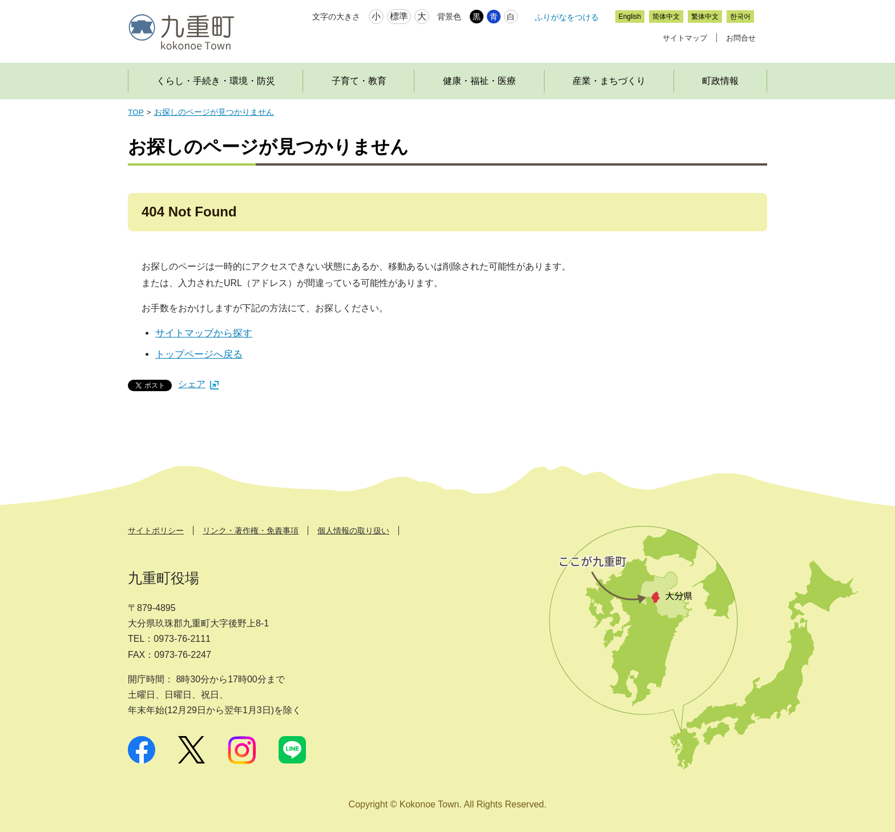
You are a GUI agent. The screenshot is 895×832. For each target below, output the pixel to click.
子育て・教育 (359, 81)
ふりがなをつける (567, 17)
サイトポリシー (156, 530)
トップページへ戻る (199, 354)
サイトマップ (685, 38)
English (630, 17)
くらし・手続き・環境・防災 (215, 81)
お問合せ (741, 38)
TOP (136, 112)
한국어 (740, 17)
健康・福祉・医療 (479, 81)
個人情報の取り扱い (353, 530)
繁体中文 (705, 17)
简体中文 (666, 17)
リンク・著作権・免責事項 (251, 530)
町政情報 (720, 81)
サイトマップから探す (203, 333)
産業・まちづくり (609, 81)
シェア (198, 384)
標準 (399, 16)
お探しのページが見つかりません (214, 112)
